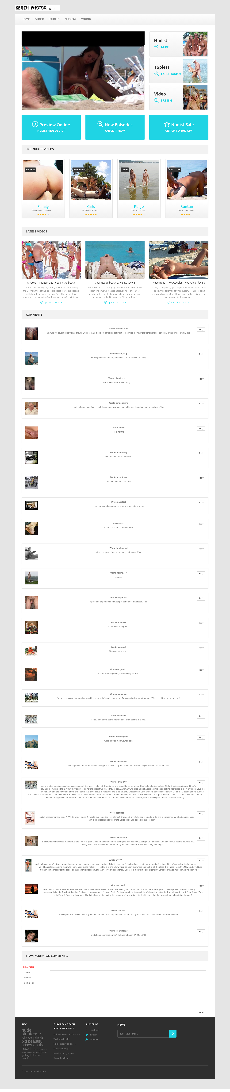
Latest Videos (36, 231)
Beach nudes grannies (64, 1053)
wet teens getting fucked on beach (34, 1055)
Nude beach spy (61, 1048)
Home (26, 19)
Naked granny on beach (65, 1044)
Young (86, 19)
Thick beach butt (61, 1039)
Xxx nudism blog (61, 1058)
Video (39, 19)
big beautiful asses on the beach (33, 1045)
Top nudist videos (40, 149)
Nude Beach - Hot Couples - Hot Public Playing (179, 282)
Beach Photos (40, 1071)
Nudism (70, 19)
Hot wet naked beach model (67, 1034)
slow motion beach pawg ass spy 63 (115, 282)
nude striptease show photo (33, 1034)
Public (54, 19)
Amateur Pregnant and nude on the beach (51, 282)
